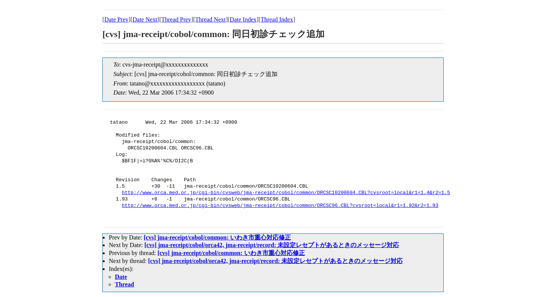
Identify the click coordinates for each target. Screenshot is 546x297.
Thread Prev (176, 19)
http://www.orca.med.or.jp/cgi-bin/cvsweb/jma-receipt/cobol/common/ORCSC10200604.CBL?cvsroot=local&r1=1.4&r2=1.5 (286, 193)
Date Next (145, 19)
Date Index (243, 19)
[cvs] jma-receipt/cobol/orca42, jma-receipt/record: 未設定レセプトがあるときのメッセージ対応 (271, 245)
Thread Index (276, 19)
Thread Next (210, 19)
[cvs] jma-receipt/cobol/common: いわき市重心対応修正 (217, 237)
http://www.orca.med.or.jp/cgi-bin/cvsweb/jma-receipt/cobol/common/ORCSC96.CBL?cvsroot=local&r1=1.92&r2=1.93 (280, 205)
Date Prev (116, 19)
